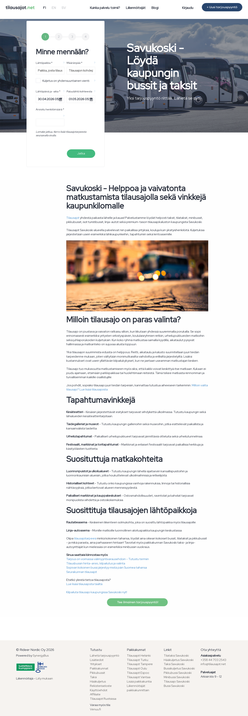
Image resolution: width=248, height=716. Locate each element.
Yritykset (96, 664)
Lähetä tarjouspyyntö (104, 656)
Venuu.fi (95, 709)
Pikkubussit (97, 673)
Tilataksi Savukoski (176, 656)
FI (44, 8)
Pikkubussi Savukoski (178, 673)
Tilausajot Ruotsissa (103, 699)
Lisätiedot (97, 660)
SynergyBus (41, 656)
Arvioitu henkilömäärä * (50, 109)
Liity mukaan (44, 678)
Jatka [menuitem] (81, 153)
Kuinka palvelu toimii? (105, 8)
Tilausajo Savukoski (177, 681)
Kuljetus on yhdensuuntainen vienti (62, 80)
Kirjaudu (187, 8)
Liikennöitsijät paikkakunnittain (138, 688)
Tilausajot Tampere (140, 664)
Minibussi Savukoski (177, 677)
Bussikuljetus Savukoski (179, 668)
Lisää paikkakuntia (139, 681)
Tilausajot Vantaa (138, 677)
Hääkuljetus (98, 681)
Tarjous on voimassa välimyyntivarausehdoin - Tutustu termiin (107, 559)
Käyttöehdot (98, 690)
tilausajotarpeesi (85, 538)
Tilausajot (72, 218)
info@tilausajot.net (213, 664)
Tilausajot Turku (137, 660)
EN (53, 8)
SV (64, 8)
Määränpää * (74, 63)
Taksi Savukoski (174, 664)
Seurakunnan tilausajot (81, 572)
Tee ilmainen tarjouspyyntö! (137, 602)
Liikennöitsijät (136, 8)
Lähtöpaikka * (44, 63)
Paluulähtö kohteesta (79, 91)
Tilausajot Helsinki (139, 656)
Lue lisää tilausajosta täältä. (84, 584)
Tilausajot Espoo (138, 673)
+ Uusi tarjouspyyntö (222, 7)
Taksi (93, 677)
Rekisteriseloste (101, 686)
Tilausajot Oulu (137, 668)
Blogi (154, 8)
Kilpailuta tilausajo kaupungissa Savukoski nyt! (96, 592)
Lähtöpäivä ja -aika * (48, 91)
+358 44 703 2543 (213, 660)
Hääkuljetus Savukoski (178, 660)
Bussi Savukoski (174, 686)
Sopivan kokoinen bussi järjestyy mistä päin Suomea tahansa (106, 568)
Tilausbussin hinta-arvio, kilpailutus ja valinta (95, 563)
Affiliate (95, 694)
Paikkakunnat (99, 668)
